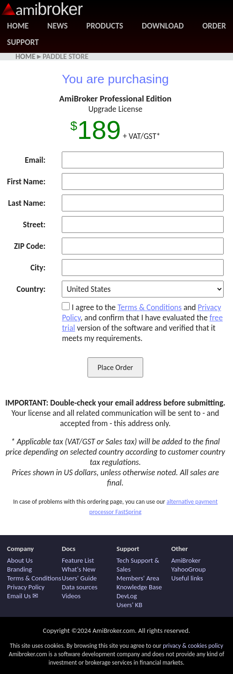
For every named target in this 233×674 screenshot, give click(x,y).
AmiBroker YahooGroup (188, 564)
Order (214, 26)
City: (37, 267)
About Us (20, 560)
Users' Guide (79, 578)
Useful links (187, 578)
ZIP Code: (29, 246)
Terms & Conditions (149, 307)
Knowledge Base (139, 587)
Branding (19, 569)
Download (162, 26)
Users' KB (129, 605)
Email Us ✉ (22, 596)
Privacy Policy (25, 587)
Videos (71, 596)
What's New (78, 569)
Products (105, 26)
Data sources (79, 587)
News (57, 26)
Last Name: (26, 203)
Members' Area (137, 578)
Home (18, 26)
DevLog (126, 596)
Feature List (78, 560)
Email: (35, 160)
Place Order (115, 367)
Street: (34, 224)
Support (23, 42)
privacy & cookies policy (193, 646)
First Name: (26, 181)
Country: (30, 289)
